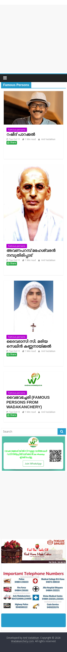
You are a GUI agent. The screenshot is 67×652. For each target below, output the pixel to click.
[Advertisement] (33, 38)
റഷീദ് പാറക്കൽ (20, 134)
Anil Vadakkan (48, 139)
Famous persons (16, 129)
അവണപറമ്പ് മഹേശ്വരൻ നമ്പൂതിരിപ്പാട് (30, 252)
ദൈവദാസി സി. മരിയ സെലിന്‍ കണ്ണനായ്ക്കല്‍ (28, 343)
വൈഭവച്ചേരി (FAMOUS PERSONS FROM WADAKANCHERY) (28, 402)
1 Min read (30, 139)
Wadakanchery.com (35, 621)
